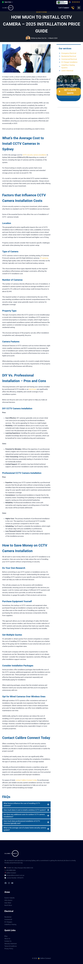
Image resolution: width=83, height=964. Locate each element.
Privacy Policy (8, 948)
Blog (5, 936)
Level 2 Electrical (67, 71)
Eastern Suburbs (9, 898)
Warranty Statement (10, 943)
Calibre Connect (11, 873)
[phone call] (73, 7)
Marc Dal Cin (42, 38)
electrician (32, 389)
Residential (7, 917)
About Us (7, 938)
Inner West (7, 903)
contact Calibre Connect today (26, 780)
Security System (41, 12)
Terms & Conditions (10, 946)
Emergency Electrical (68, 53)
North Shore (8, 905)
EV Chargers (8, 922)
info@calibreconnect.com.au (15, 875)
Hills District (8, 900)
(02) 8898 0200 (11, 870)
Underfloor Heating (10, 924)
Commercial (8, 919)
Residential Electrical (68, 56)
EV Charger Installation (69, 62)
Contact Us (7, 941)
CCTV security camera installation (34, 155)
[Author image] (28, 38)
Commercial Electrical (69, 59)
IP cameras (44, 258)
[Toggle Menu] (79, 8)
